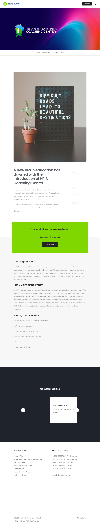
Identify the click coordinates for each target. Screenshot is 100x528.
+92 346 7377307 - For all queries (65, 456)
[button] (23, 410)
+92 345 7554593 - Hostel (62, 469)
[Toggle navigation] (96, 4)
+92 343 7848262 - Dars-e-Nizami (65, 459)
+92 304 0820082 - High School (64, 462)
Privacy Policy (81, 518)
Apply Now (87, 4)
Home (38, 53)
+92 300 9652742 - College (62, 466)
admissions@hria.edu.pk (62, 475)
